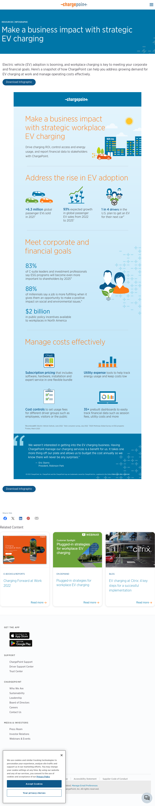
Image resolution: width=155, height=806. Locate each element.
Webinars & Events (19, 738)
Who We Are (16, 688)
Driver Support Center (21, 666)
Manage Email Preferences (85, 785)
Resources (7, 22)
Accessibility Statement (85, 778)
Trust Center (16, 671)
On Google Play (20, 643)
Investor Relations (19, 734)
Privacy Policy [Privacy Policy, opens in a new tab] (43, 776)
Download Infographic (19, 82)
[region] (34, 776)
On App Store (19, 635)
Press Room (16, 729)
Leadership (15, 697)
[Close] (61, 755)
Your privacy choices (34, 793)
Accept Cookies (34, 783)
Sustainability (17, 693)
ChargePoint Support (20, 661)
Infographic (21, 22)
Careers (13, 707)
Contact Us (15, 712)
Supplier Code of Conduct (115, 778)
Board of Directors (19, 702)
